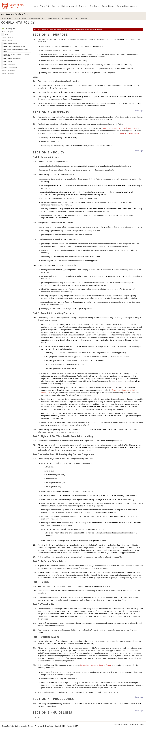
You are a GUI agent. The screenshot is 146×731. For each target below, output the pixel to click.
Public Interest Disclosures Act (127, 133)
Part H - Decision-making (10, 67)
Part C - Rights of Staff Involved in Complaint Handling (15, 50)
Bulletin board (69, 6)
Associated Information (37, 18)
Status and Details (20, 18)
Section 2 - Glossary (7, 37)
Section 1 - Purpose (7, 32)
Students (95, 6)
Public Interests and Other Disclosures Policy (119, 128)
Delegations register (128, 6)
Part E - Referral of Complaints (12, 58)
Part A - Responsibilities (10, 43)
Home (35, 6)
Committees (108, 6)
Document (10, 14)
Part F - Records (7, 61)
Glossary (83, 6)
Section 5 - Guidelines (8, 73)
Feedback (84, 18)
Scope (6, 35)
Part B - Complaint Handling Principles (14, 46)
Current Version (6, 18)
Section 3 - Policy (7, 40)
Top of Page (139, 111)
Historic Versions (53, 18)
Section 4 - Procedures (8, 70)
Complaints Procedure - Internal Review (96, 665)
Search (55, 6)
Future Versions (67, 18)
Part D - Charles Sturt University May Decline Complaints (16, 55)
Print (76, 18)
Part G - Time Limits (9, 64)
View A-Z (45, 6)
